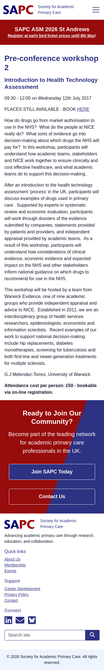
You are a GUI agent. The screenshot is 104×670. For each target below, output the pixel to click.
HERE (83, 109)
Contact (11, 600)
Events (10, 571)
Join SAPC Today (52, 472)
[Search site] (92, 635)
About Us (12, 559)
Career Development (22, 588)
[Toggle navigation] (96, 9)
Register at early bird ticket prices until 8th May (51, 35)
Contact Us (52, 496)
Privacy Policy (16, 594)
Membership (15, 565)
